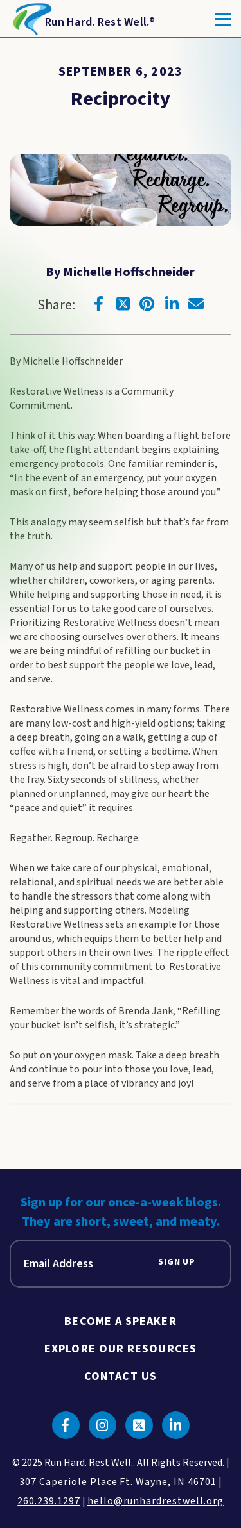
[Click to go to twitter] (122, 303)
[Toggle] (223, 19)
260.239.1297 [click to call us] (48, 1501)
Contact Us (120, 1376)
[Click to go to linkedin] (171, 303)
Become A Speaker (120, 1321)
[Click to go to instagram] (102, 1425)
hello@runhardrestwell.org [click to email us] (155, 1501)
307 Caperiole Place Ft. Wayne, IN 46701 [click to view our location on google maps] (117, 1482)
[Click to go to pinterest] (147, 303)
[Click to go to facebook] (98, 303)
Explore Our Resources (120, 1349)
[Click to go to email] (196, 303)
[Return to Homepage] (83, 19)
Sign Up (176, 1262)
